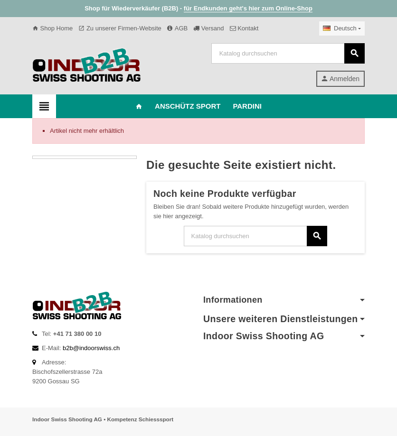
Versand (208, 28)
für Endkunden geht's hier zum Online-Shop (248, 8)
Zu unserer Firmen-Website (119, 28)
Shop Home (52, 28)
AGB (177, 28)
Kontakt (244, 28)
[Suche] (287, 53)
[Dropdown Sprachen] (342, 28)
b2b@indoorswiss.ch (91, 348)
